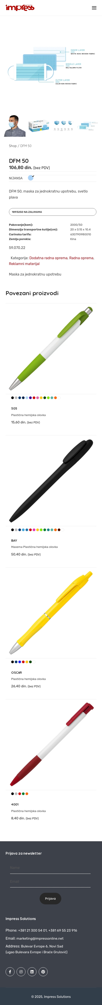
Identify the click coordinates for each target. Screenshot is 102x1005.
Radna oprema (81, 258)
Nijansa (16, 178)
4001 (14, 804)
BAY (14, 540)
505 (14, 408)
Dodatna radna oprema (48, 258)
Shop (13, 146)
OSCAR (16, 672)
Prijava (50, 899)
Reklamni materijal (24, 264)
